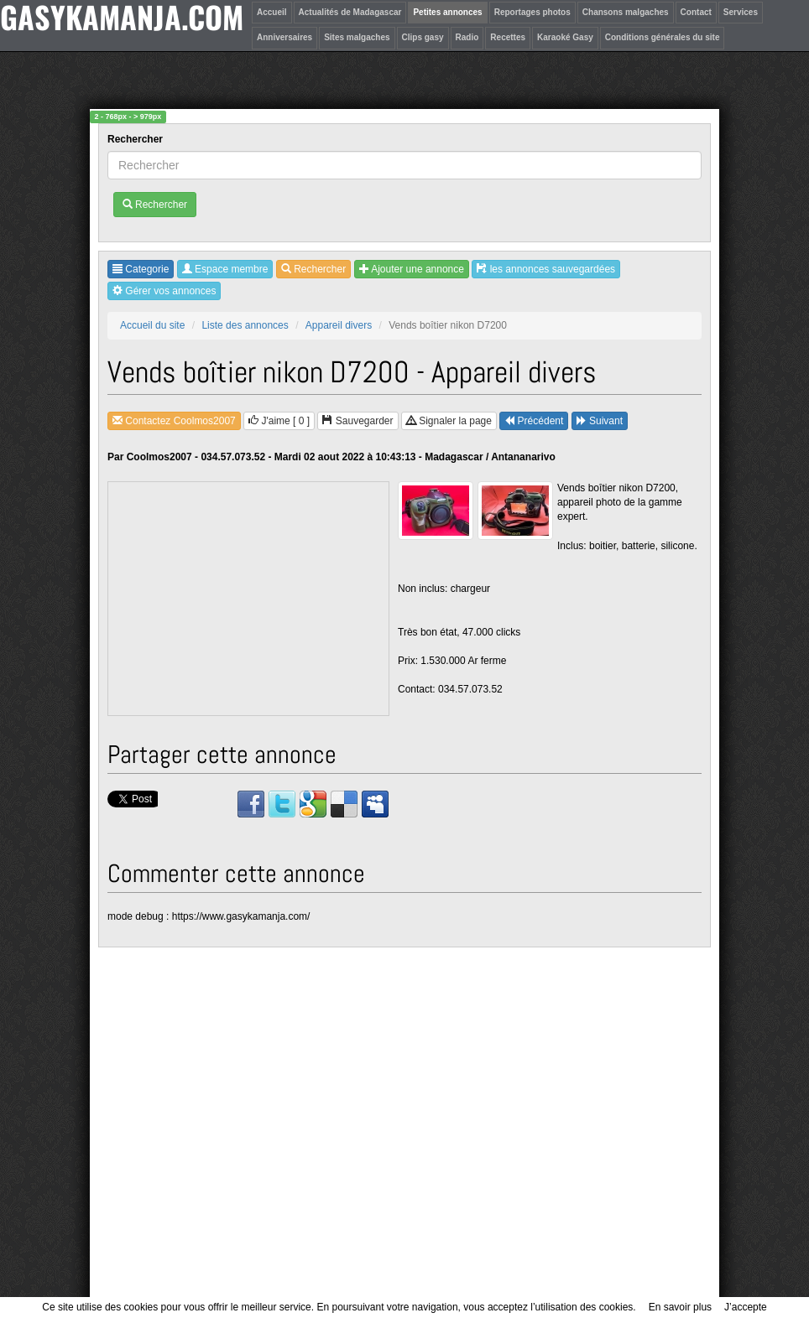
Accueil (272, 12)
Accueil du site (152, 325)
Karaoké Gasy (565, 37)
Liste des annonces (244, 325)
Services (740, 12)
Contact (696, 12)
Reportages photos (532, 12)
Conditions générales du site (662, 37)
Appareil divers (338, 325)
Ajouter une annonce (411, 269)
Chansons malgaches (625, 12)
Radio (467, 37)
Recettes (507, 37)
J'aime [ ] (279, 421)
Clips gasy (423, 37)
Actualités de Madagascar (350, 12)
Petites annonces (447, 12)
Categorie (140, 269)
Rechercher (136, 139)
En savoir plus (680, 1307)
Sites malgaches (356, 37)
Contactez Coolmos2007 (174, 421)
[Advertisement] (249, 599)
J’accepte (745, 1307)
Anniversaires (284, 37)
